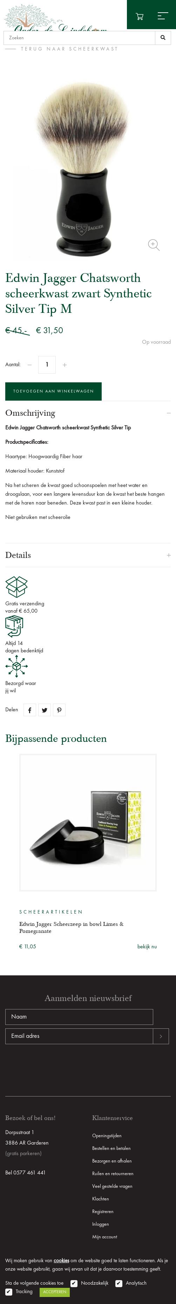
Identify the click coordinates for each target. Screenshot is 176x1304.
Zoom (154, 245)
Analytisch (136, 1283)
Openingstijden (107, 1135)
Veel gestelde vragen (112, 1186)
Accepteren (54, 1292)
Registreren (103, 1211)
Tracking (24, 1292)
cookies (61, 1261)
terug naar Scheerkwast (70, 49)
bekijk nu (147, 947)
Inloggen (100, 1224)
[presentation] (58, 1066)
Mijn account (104, 1236)
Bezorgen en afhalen (112, 1161)
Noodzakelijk (94, 1283)
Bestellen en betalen (111, 1148)
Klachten (100, 1199)
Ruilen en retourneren (113, 1173)
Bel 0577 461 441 (25, 1173)
